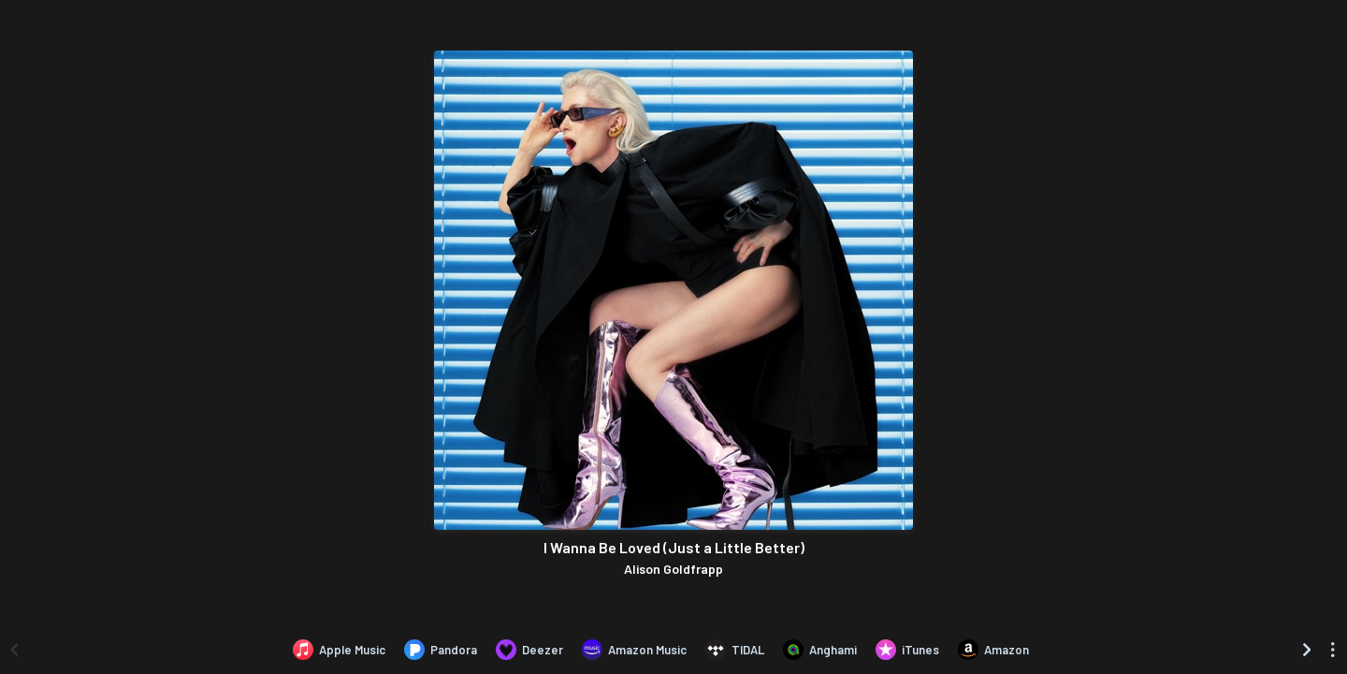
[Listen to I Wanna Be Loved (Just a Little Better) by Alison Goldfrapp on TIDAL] (735, 649)
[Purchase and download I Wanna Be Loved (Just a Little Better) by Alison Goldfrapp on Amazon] (993, 649)
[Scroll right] (1307, 649)
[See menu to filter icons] (1333, 649)
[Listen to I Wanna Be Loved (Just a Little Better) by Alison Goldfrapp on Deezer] (529, 649)
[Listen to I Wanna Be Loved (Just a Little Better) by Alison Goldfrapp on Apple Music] (339, 649)
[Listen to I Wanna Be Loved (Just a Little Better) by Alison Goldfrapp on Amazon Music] (634, 649)
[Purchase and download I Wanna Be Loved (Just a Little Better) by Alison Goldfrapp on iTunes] (907, 649)
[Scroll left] (14, 649)
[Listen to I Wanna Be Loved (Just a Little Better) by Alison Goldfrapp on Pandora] (441, 649)
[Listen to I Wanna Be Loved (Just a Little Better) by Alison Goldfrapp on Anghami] (819, 649)
